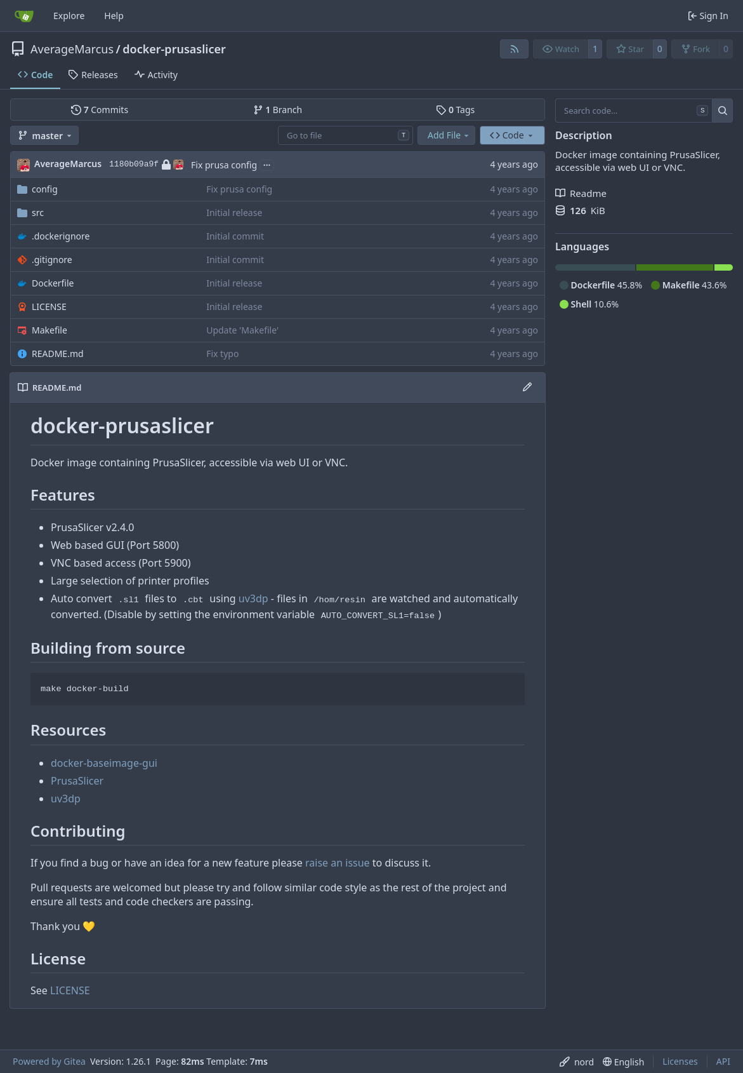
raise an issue (337, 863)
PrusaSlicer (77, 781)
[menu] (577, 1062)
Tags (455, 110)
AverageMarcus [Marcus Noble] (68, 164)
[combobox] (345, 135)
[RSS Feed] (514, 48)
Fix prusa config (224, 165)
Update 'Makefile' (242, 330)
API (723, 1061)
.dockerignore (60, 236)
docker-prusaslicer (174, 49)
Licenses (680, 1061)
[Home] (24, 15)
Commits (99, 110)
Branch (278, 110)
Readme (581, 193)
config (45, 189)
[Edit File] (527, 387)
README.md (58, 354)
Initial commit (235, 236)
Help (114, 16)
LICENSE (49, 306)
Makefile (49, 330)
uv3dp (253, 598)
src (38, 212)
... (267, 163)
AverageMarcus (72, 49)
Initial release (234, 212)
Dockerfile (53, 283)
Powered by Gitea (49, 1061)
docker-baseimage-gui (104, 763)
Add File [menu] (449, 135)
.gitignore (52, 259)
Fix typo (222, 354)
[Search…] (722, 110)
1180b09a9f (146, 164)
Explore (68, 16)
